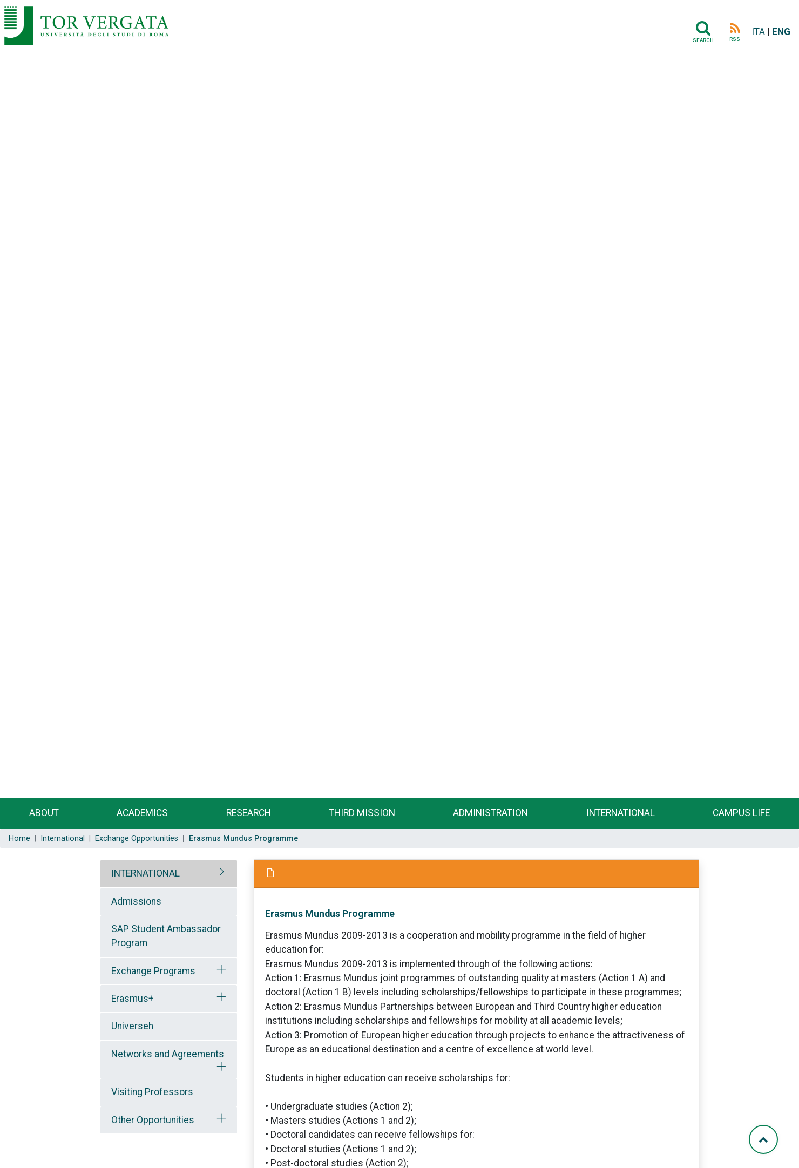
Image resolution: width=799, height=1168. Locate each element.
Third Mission (362, 812)
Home (19, 838)
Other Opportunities (152, 1120)
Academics (142, 812)
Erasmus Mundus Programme (330, 913)
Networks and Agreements (167, 1054)
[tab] (168, 873)
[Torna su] (763, 1139)
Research (248, 812)
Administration (490, 812)
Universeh (132, 1026)
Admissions (136, 901)
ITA (758, 31)
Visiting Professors (152, 1091)
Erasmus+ (132, 998)
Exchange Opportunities (136, 838)
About (44, 812)
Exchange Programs (153, 971)
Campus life (741, 812)
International (620, 812)
